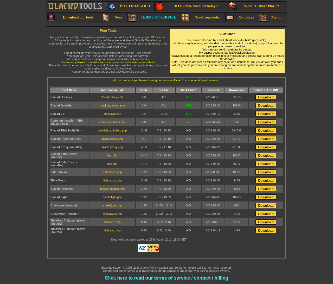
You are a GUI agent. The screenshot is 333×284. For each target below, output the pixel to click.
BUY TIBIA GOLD (128, 6)
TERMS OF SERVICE (152, 17)
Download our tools (70, 17)
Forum (270, 17)
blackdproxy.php (112, 138)
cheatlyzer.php (112, 205)
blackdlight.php (112, 197)
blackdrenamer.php (112, 188)
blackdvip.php (112, 113)
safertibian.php (112, 172)
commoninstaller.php (112, 122)
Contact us (240, 17)
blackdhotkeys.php (112, 97)
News (112, 17)
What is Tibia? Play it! (254, 6)
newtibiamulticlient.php (112, 130)
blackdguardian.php (112, 105)
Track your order (201, 17)
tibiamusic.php (112, 180)
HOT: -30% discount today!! (186, 6)
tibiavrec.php (112, 222)
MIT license (158, 37)
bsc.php (112, 155)
